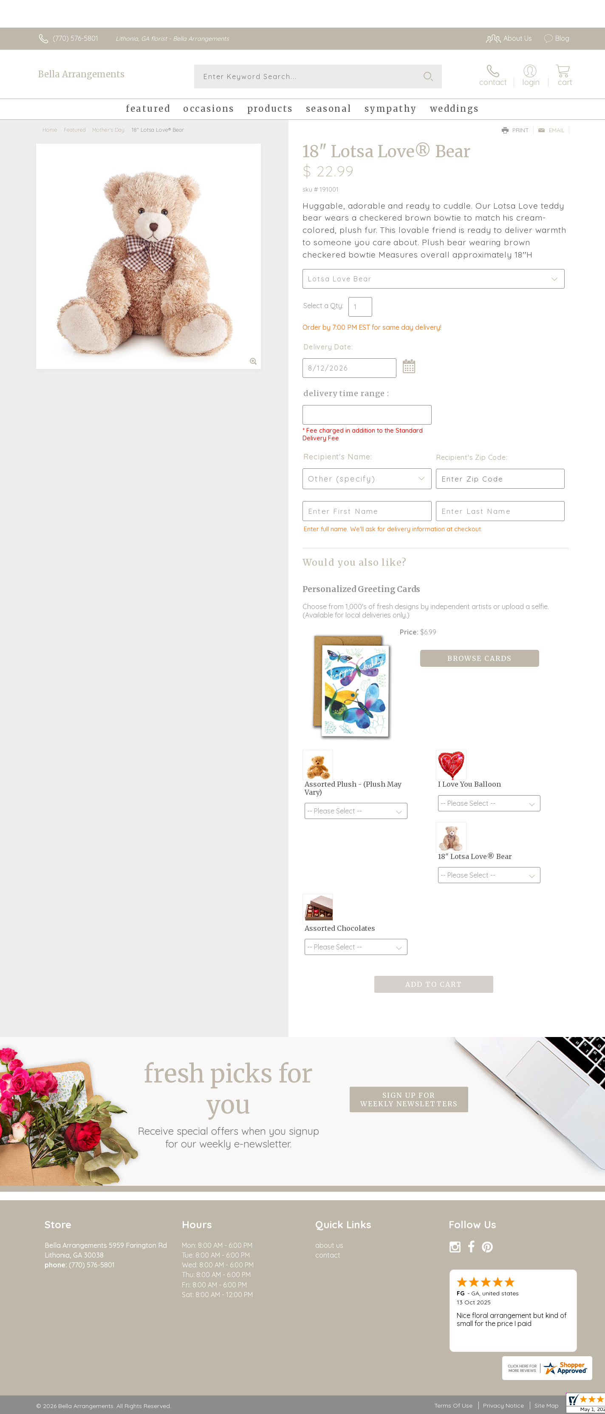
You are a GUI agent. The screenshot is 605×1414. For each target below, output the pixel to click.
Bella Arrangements (81, 74)
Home (49, 129)
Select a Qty (322, 305)
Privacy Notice (503, 1405)
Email (551, 130)
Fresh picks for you (228, 1104)
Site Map (546, 1405)
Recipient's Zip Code (471, 457)
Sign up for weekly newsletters (409, 1099)
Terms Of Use (453, 1405)
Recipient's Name (336, 457)
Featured (75, 129)
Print (515, 130)
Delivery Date (327, 347)
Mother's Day (108, 129)
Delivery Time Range (345, 393)
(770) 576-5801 (75, 38)
